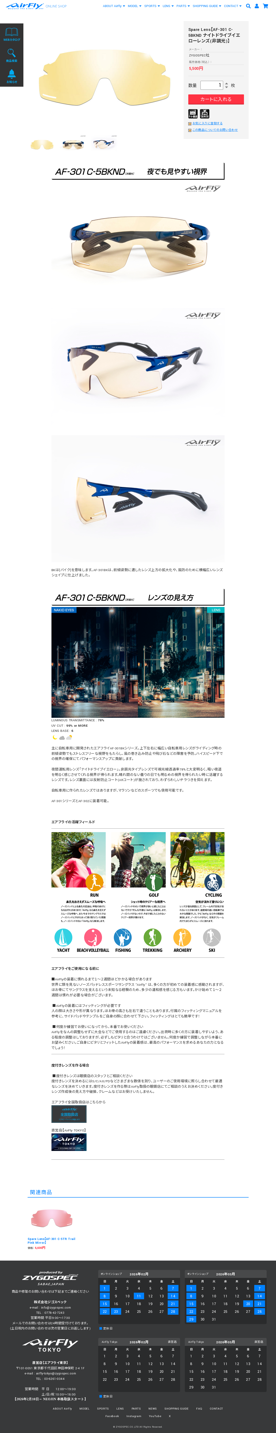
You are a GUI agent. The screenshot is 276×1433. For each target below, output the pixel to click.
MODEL (133, 6)
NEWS (153, 1409)
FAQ (199, 1409)
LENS (166, 6)
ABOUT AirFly (112, 6)
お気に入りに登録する (207, 124)
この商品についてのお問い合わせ (215, 130)
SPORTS (150, 6)
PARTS (181, 6)
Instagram (134, 1416)
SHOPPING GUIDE (205, 6)
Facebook (112, 1416)
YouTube (155, 1416)
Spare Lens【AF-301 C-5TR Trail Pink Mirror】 (52, 1241)
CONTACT (231, 6)
